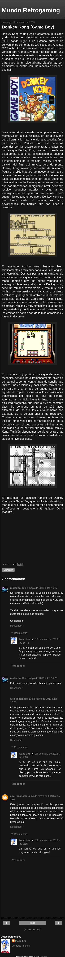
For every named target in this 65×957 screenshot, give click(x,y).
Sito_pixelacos (19, 698)
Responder (16, 625)
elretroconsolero (20, 796)
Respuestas (20, 633)
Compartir (8, 570)
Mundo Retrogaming (31, 10)
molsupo (15, 588)
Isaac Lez (24, 639)
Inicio (32, 923)
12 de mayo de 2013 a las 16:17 (39, 588)
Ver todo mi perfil (21, 945)
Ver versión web (32, 929)
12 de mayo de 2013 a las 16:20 (39, 678)
